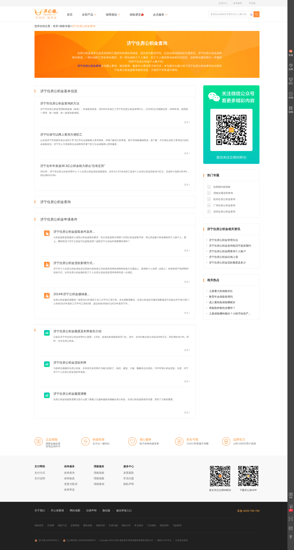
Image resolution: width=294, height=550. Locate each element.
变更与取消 (70, 483)
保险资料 (164, 525)
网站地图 (75, 510)
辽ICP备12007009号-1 (46, 540)
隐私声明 (128, 483)
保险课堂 (137, 14)
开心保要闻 (57, 510)
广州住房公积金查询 (224, 205)
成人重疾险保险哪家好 (222, 302)
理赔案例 (99, 483)
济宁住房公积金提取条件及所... (74, 231)
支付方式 (39, 472)
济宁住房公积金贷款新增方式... (74, 263)
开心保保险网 (46, 14)
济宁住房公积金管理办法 (223, 240)
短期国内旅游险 (221, 186)
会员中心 (222, 3)
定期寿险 (75, 525)
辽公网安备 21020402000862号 (79, 540)
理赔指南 (99, 472)
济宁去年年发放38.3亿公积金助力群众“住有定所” (72, 165)
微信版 (106, 510)
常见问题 (128, 478)
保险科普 (100, 525)
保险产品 (62, 525)
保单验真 (69, 478)
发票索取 (128, 472)
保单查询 (69, 472)
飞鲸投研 (177, 525)
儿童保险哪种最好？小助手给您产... (230, 313)
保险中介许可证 (164, 540)
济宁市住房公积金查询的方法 (59, 103)
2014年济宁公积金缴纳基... (71, 294)
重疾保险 (87, 525)
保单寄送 (69, 489)
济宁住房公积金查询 (89, 65)
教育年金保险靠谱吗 (221, 296)
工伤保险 (151, 525)
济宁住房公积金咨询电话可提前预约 (230, 245)
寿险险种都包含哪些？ (222, 307)
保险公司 (126, 525)
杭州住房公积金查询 (224, 199)
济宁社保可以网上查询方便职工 (61, 134)
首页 (70, 14)
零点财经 (138, 525)
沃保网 (50, 525)
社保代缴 (113, 525)
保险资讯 (39, 525)
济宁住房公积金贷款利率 (69, 362)
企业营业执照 (181, 540)
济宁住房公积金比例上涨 (223, 256)
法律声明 (91, 510)
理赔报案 (99, 478)
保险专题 (65, 26)
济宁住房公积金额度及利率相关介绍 (77, 331)
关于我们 (39, 510)
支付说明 (39, 478)
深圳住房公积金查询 (224, 211)
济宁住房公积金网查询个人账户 (227, 251)
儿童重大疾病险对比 (221, 291)
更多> (187, 122)
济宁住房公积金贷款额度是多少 (227, 262)
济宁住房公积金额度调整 (69, 393)
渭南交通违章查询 (223, 193)
